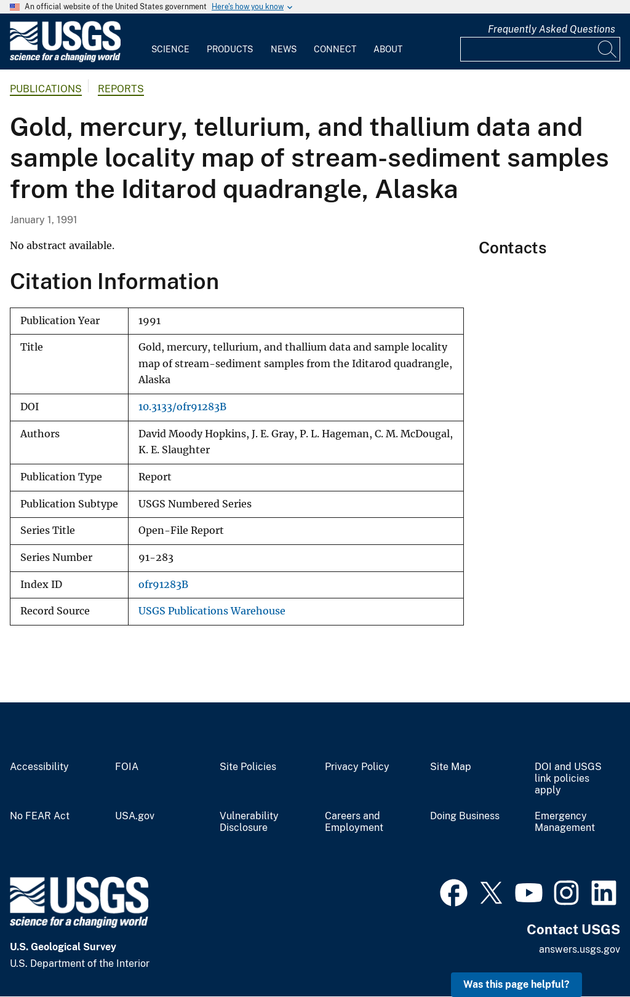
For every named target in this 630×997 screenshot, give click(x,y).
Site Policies (248, 767)
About (387, 49)
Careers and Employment (354, 822)
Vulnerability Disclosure (249, 822)
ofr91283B (163, 584)
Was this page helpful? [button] (516, 984)
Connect (335, 49)
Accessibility (39, 767)
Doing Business (465, 816)
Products (230, 49)
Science (170, 49)
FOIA (126, 767)
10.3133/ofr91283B (182, 407)
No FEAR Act (40, 816)
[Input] (540, 49)
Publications (46, 89)
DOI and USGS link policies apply (568, 778)
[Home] (65, 59)
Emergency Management (565, 822)
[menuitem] (170, 42)
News (284, 49)
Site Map (450, 767)
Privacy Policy (357, 767)
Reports (121, 89)
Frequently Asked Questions (551, 29)
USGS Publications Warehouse (211, 611)
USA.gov (134, 816)
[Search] (608, 49)
